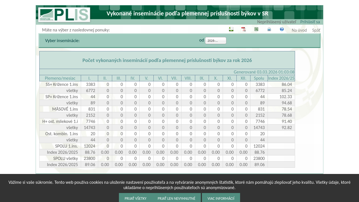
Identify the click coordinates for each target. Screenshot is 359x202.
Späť (316, 30)
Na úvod (299, 30)
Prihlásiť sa (310, 21)
